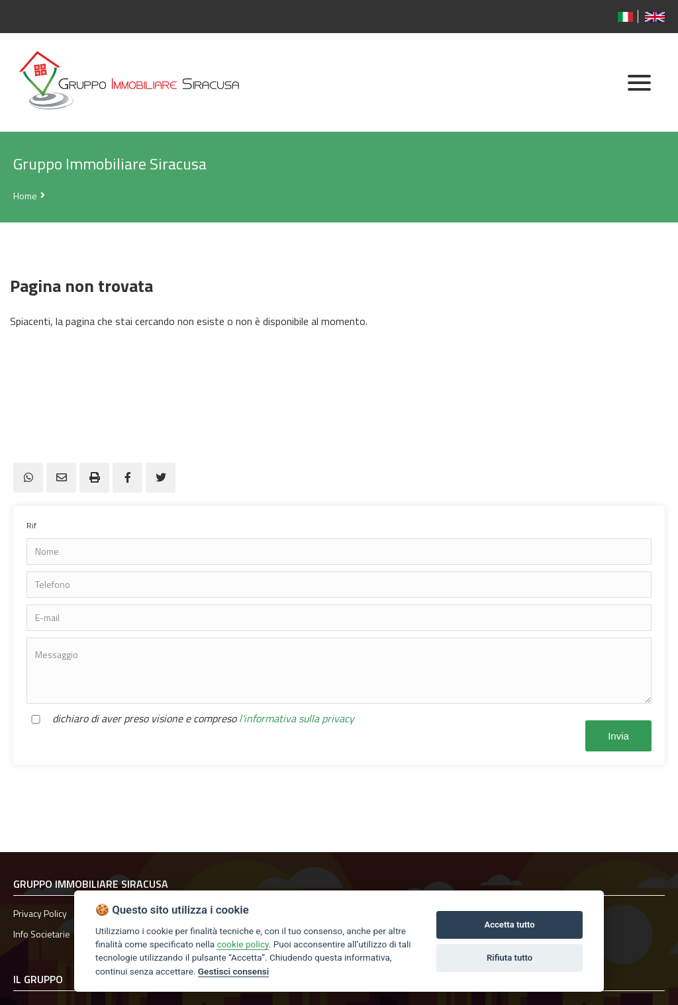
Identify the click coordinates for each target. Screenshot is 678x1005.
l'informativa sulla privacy (296, 718)
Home (25, 196)
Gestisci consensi (233, 971)
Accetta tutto (509, 925)
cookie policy (242, 944)
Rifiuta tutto (509, 958)
